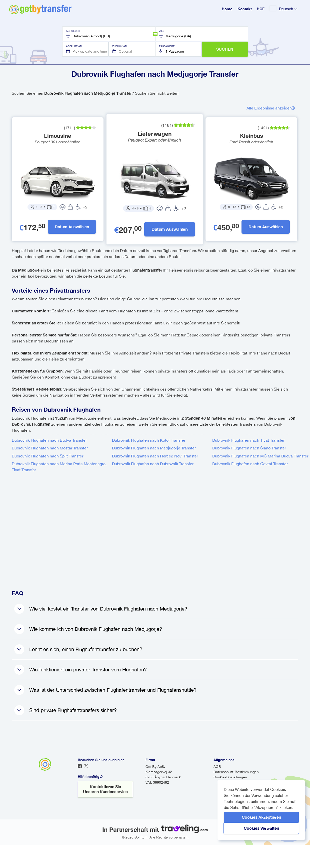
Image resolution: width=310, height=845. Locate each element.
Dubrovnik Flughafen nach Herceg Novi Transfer (155, 456)
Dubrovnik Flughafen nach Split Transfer (47, 456)
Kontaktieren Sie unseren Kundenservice (105, 789)
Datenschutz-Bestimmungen (236, 772)
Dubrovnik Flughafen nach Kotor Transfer (148, 440)
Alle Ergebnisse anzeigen (271, 108)
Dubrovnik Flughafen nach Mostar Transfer (50, 448)
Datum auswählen (72, 226)
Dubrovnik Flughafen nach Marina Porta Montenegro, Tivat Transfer (59, 467)
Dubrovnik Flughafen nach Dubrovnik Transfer (153, 464)
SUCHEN (224, 49)
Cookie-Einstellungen (230, 777)
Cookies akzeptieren (261, 817)
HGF (260, 9)
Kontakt (245, 9)
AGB (217, 767)
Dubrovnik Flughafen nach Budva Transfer (49, 440)
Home (227, 9)
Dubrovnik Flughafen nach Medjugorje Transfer (154, 448)
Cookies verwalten (261, 828)
